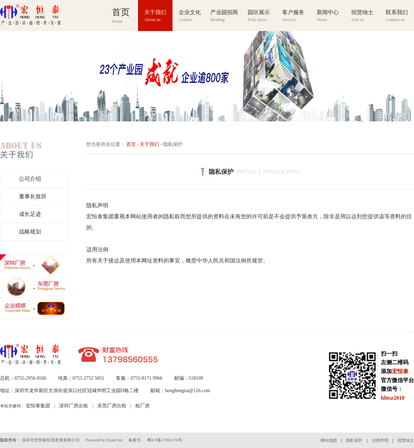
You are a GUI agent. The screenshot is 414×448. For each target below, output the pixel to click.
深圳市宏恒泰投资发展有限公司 (51, 440)
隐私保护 (354, 440)
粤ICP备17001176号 (164, 440)
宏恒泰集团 (38, 405)
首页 (131, 144)
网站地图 (329, 440)
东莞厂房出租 (111, 405)
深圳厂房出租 (73, 405)
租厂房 (142, 405)
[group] (207, 76)
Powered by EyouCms (103, 440)
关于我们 (149, 144)
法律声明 (380, 440)
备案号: (135, 440)
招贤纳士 (405, 440)
